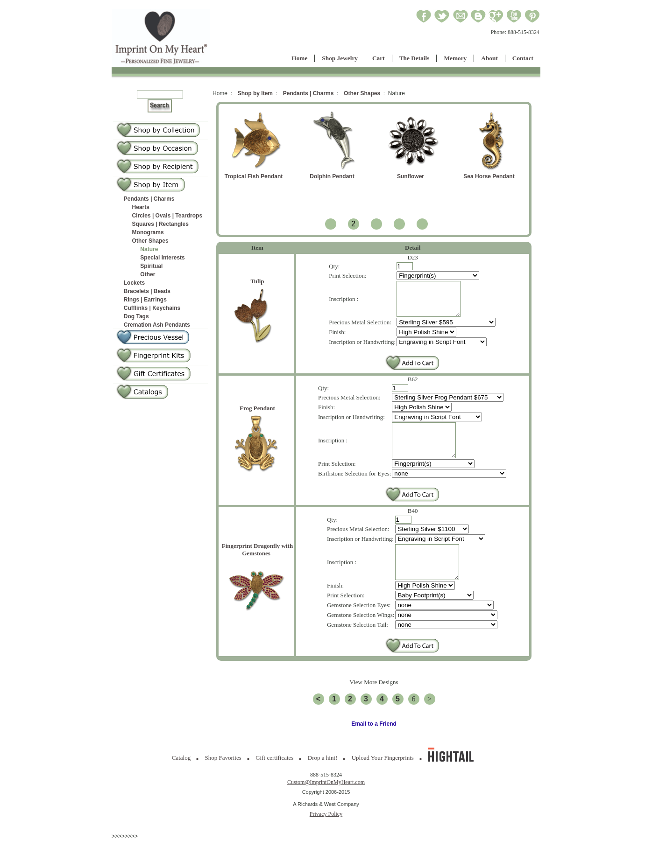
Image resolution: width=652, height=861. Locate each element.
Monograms (148, 232)
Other (147, 274)
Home (299, 58)
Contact (522, 58)
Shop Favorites (223, 778)
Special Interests (162, 257)
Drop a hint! (323, 778)
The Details (414, 58)
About (489, 58)
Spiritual (151, 266)
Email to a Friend (374, 745)
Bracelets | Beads (147, 291)
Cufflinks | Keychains (152, 308)
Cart (378, 58)
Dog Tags (136, 316)
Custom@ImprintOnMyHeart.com (326, 803)
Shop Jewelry (340, 58)
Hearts (140, 207)
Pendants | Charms (149, 199)
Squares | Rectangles (160, 224)
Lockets (134, 283)
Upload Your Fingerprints (383, 778)
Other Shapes (150, 241)
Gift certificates (274, 778)
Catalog (181, 778)
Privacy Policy (326, 835)
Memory (455, 58)
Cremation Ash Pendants (157, 325)
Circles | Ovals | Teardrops (167, 215)
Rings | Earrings (145, 299)
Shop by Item (255, 93)
